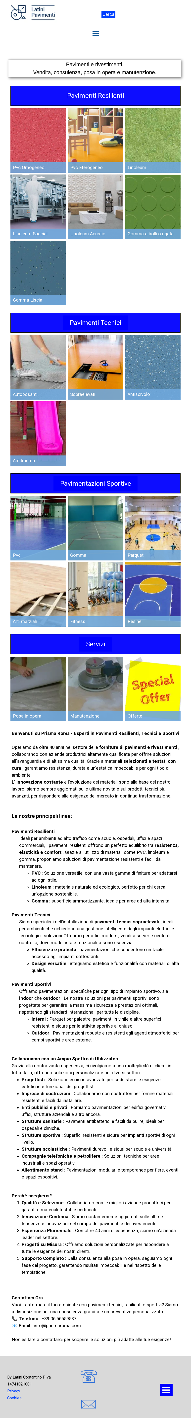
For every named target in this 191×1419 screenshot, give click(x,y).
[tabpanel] (95, 68)
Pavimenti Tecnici (95, 323)
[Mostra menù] (96, 33)
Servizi (95, 644)
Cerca (108, 14)
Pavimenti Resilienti (95, 96)
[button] (89, 1377)
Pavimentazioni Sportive (95, 483)
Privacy (13, 1391)
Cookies (14, 1398)
